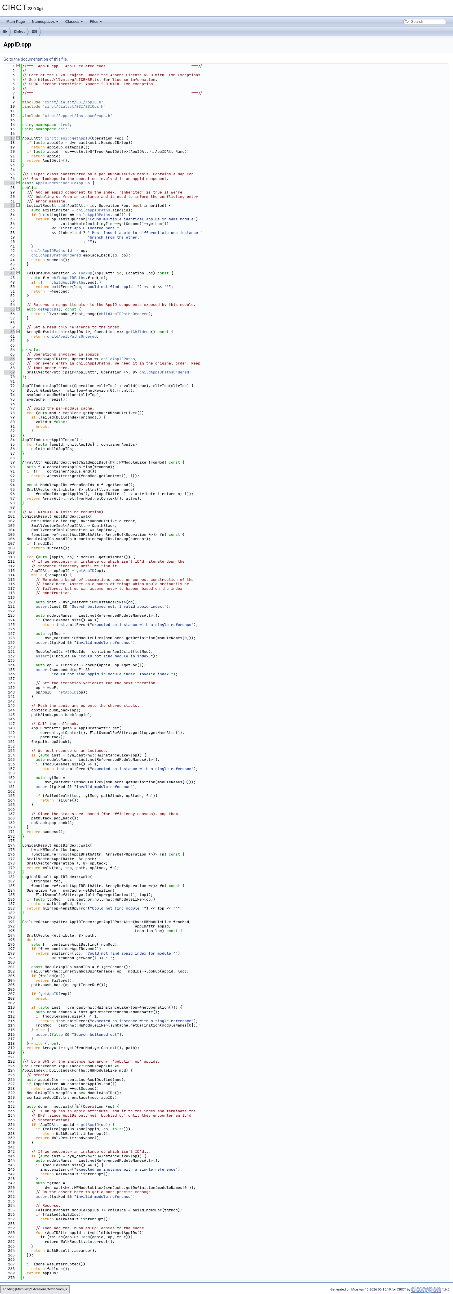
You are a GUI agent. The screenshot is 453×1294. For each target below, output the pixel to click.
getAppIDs (48, 309)
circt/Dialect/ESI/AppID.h (73, 102)
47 (9, 273)
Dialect (19, 31)
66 (9, 358)
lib (5, 31)
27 (9, 183)
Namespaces (45, 21)
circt (64, 124)
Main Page (15, 21)
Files (96, 21)
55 (9, 309)
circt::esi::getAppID (67, 138)
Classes (74, 21)
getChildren (138, 331)
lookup (85, 273)
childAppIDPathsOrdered (56, 255)
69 (9, 372)
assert (42, 606)
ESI (34, 31)
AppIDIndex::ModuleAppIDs (63, 183)
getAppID (85, 570)
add (61, 205)
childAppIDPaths (93, 210)
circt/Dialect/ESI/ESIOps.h (74, 106)
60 (9, 331)
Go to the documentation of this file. (35, 59)
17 (9, 138)
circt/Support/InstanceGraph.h (77, 115)
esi (61, 129)
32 (9, 205)
